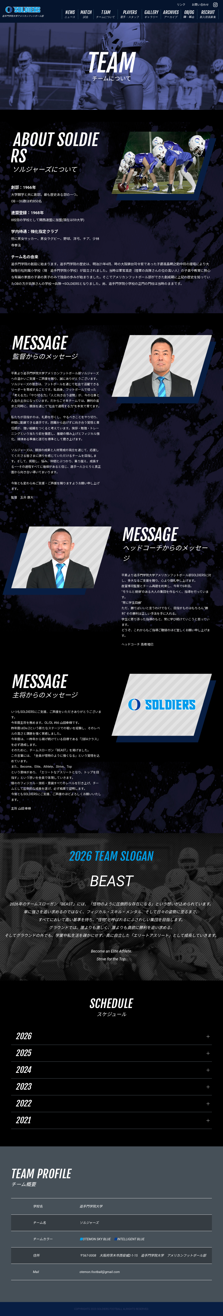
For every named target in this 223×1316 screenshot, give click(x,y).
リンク (181, 4)
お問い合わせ (200, 4)
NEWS (70, 14)
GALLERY (151, 14)
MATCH (86, 14)
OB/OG (189, 14)
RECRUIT (208, 14)
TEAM (105, 14)
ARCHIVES (171, 14)
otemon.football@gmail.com (99, 1272)
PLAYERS (130, 14)
